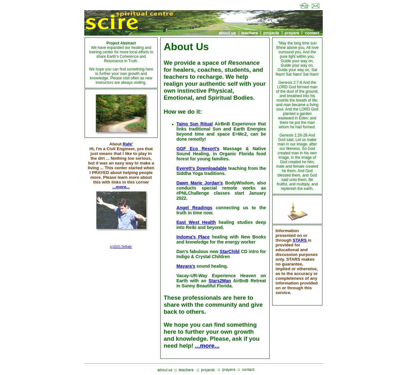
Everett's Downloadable (201, 168)
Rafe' (128, 144)
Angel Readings (194, 207)
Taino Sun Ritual (194, 123)
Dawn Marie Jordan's (199, 182)
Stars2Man (220, 280)
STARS (300, 240)
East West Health (196, 222)
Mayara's (186, 266)
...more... (121, 186)
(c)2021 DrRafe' (121, 247)
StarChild (229, 251)
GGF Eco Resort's (197, 148)
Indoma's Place (193, 236)
